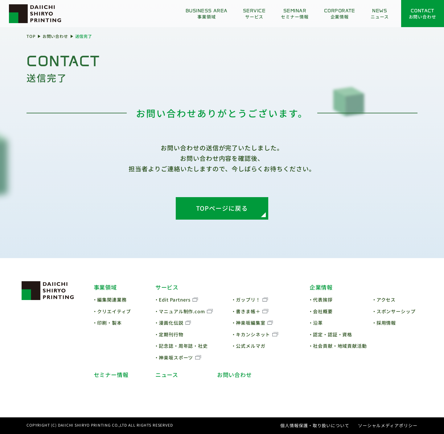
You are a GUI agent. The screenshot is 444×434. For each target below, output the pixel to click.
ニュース (167, 375)
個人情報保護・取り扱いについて (314, 425)
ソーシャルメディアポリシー (387, 425)
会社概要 (323, 311)
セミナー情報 (111, 375)
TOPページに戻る (222, 208)
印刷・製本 (109, 322)
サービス (167, 287)
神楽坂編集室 (250, 322)
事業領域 (105, 287)
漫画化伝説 (171, 322)
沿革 (318, 322)
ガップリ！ (248, 299)
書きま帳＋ (248, 311)
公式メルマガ (250, 346)
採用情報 (386, 322)
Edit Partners (175, 299)
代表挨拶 (323, 299)
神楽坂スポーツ (176, 357)
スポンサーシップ (396, 311)
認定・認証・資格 (332, 334)
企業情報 (321, 287)
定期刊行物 (171, 334)
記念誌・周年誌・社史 (183, 346)
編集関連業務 (111, 299)
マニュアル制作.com (182, 311)
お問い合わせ (55, 36)
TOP (31, 36)
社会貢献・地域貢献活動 (340, 346)
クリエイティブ (114, 311)
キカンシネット (253, 334)
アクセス (386, 299)
